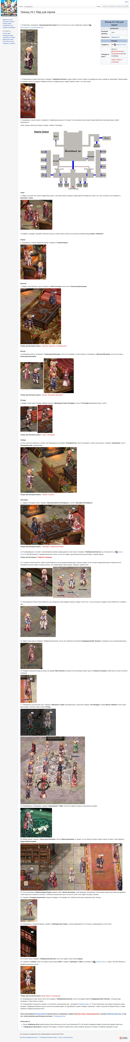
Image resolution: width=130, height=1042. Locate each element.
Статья (21, 6)
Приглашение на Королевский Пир (31, 27)
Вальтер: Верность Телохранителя (54, 346)
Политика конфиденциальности (29, 1037)
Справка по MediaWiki (9, 27)
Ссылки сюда (6, 33)
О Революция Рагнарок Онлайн (48, 1037)
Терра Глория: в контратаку (50, 996)
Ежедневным (116, 53)
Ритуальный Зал (83, 1004)
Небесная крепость (114, 1014)
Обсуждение (28, 6)
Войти (126, 2)
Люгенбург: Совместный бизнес (53, 546)
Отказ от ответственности (65, 1037)
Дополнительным (117, 51)
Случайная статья (8, 25)
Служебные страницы (9, 37)
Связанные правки (8, 35)
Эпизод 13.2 (116, 37)
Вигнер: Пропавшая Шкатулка (52, 395)
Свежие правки (7, 23)
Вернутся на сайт (8, 19)
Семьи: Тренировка (48, 435)
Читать (99, 6)
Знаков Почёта (121, 44)
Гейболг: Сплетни (48, 494)
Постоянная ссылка (8, 41)
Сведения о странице (9, 43)
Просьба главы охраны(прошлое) (87, 1014)
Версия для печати (8, 39)
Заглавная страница (8, 21)
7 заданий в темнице (44, 557)
